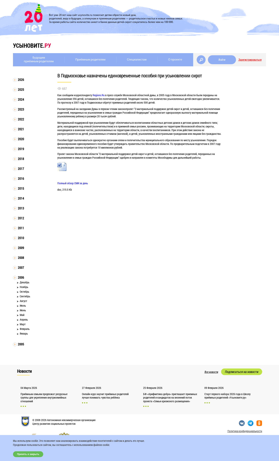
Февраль (25, 329)
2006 (21, 277)
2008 (21, 258)
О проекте (175, 59)
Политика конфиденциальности (244, 431)
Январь (24, 333)
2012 (21, 218)
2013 (21, 208)
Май (22, 315)
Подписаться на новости (241, 372)
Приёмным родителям (90, 59)
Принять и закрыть (28, 454)
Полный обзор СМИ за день (72, 183)
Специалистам (136, 59)
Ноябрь (24, 287)
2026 (21, 80)
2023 (21, 109)
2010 (21, 238)
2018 (21, 159)
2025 (21, 89)
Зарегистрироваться (250, 59)
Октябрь (24, 291)
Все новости (211, 372)
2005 (21, 344)
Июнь (23, 310)
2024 (21, 99)
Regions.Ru (99, 95)
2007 (21, 268)
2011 (21, 228)
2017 (21, 169)
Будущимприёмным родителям (39, 59)
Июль (23, 305)
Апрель (24, 319)
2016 (21, 178)
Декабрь (24, 282)
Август (23, 301)
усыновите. (32, 45)
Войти (222, 59)
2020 (21, 139)
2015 (21, 188)
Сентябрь (25, 296)
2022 (21, 119)
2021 (21, 129)
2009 (21, 248)
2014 (21, 198)
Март (23, 324)
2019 (21, 149)
